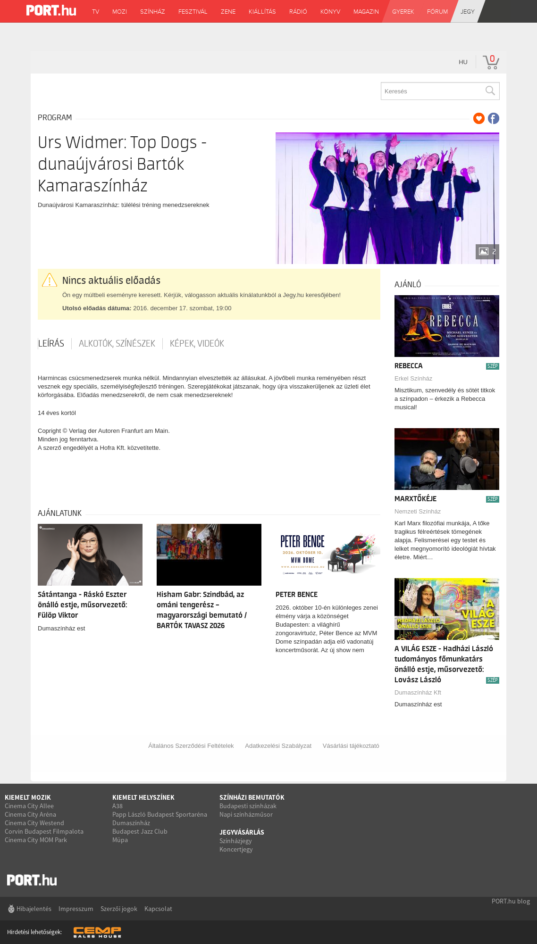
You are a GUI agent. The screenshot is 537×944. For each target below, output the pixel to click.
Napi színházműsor (246, 814)
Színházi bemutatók (252, 797)
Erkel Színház (413, 378)
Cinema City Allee (29, 806)
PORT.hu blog (511, 901)
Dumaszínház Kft (417, 692)
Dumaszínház (131, 823)
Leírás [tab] (51, 344)
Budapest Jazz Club (140, 831)
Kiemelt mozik (28, 797)
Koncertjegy (236, 849)
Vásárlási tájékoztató (351, 745)
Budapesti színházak (248, 806)
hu (463, 62)
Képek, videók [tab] (197, 344)
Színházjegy (235, 840)
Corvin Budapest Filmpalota (44, 831)
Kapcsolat (158, 908)
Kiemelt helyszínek (143, 797)
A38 (117, 806)
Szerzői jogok (119, 908)
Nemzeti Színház (417, 511)
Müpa (120, 840)
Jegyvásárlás (241, 832)
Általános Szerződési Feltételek (191, 745)
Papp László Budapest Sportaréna (159, 814)
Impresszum (76, 908)
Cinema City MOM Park (36, 840)
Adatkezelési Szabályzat (278, 745)
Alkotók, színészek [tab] (117, 344)
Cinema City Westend (34, 823)
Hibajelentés (34, 908)
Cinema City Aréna (30, 814)
